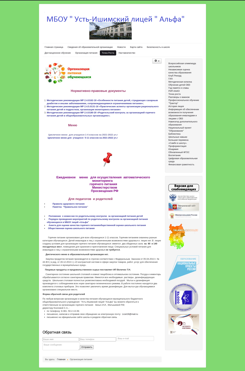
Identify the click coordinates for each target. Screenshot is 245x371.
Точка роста (174, 94)
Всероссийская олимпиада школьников (182, 65)
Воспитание (174, 155)
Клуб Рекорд (174, 75)
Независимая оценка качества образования (179, 71)
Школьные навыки (177, 137)
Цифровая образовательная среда (183, 160)
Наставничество (127, 53)
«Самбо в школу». (177, 143)
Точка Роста (108, 53)
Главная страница (54, 47)
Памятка (57, 207)
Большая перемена (178, 140)
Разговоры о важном (179, 97)
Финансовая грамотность (181, 164)
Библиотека (174, 134)
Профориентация (177, 146)
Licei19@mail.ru (130, 314)
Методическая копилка (180, 81)
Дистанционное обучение (58, 53)
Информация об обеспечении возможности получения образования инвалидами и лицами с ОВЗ (183, 114)
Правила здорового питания (69, 204)
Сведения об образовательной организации (90, 47)
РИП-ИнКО (174, 91)
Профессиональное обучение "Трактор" (183, 101)
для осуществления (106, 177)
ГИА (170, 78)
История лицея (176, 106)
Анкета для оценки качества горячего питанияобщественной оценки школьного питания (97, 225)
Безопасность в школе (158, 47)
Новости (121, 47)
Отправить (86, 347)
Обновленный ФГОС (179, 152)
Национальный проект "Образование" (179, 129)
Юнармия (173, 149)
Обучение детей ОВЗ (179, 85)
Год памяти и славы (178, 88)
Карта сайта (136, 47)
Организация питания (86, 53)
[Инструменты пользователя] (157, 61)
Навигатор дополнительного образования (182, 123)
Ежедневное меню (73, 177)
